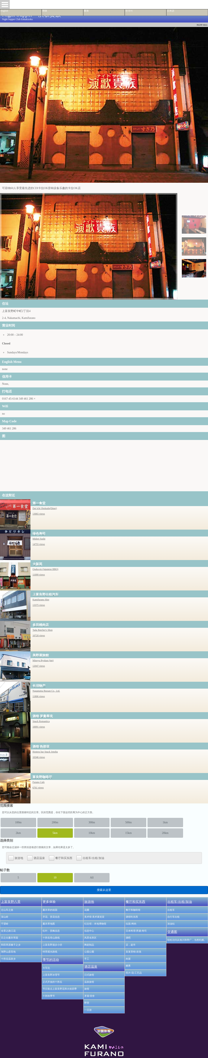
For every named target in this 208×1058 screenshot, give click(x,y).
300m (92, 822)
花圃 (86, 910)
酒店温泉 (36, 858)
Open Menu (5, 4)
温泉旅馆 (89, 982)
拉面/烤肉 (131, 923)
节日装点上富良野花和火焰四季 (60, 988)
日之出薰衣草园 (9, 937)
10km (92, 832)
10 (55, 877)
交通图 (172, 931)
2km (18, 832)
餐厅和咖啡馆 (133, 910)
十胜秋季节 (49, 996)
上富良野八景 (11, 901)
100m (18, 822)
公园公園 (89, 951)
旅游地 (15, 858)
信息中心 (89, 930)
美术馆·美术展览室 (94, 916)
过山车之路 (7, 910)
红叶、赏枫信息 (51, 930)
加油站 (171, 923)
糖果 (128, 965)
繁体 (86, 10)
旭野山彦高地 (8, 951)
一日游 (88, 1010)
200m (55, 822)
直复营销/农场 (133, 951)
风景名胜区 (90, 937)
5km (54, 832)
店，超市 (130, 944)
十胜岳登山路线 (51, 937)
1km (165, 822)
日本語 (170, 10)
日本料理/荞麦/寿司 (136, 930)
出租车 (171, 910)
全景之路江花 (8, 930)
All (92, 877)
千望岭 (4, 923)
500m (128, 822)
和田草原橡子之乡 (11, 944)
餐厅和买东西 (60, 858)
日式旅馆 (89, 974)
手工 (86, 958)
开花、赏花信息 (51, 916)
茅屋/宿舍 (89, 996)
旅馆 (86, 988)
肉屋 (128, 958)
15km (128, 832)
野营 (86, 1002)
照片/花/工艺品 (134, 972)
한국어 (129, 10)
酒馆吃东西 (132, 916)
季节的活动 (51, 959)
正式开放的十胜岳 (52, 982)
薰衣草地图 (49, 923)
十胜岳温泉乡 (8, 958)
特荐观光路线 (50, 951)
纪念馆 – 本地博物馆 (95, 923)
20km (165, 832)
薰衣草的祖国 (50, 910)
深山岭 (4, 916)
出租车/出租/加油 (90, 858)
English (4, 10)
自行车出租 (173, 916)
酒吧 (128, 937)
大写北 (46, 968)
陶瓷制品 (89, 944)
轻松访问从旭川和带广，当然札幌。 (186, 940)
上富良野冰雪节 (51, 974)
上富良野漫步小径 (52, 944)
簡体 (44, 10)
